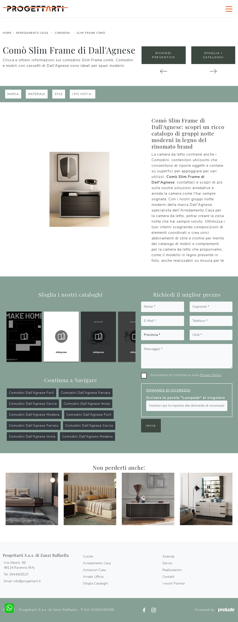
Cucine (88, 556)
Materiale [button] (36, 94)
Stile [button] (59, 94)
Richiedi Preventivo (163, 55)
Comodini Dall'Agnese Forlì (31, 393)
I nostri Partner (173, 583)
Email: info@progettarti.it (22, 581)
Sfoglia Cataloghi (95, 583)
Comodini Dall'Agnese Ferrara (85, 393)
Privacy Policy (210, 375)
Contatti (168, 576)
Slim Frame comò (91, 33)
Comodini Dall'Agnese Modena (34, 414)
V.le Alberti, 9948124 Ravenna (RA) (19, 565)
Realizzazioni (172, 570)
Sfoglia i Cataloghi (213, 55)
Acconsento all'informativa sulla (185, 375)
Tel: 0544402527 (16, 574)
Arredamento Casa (32, 33)
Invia (151, 426)
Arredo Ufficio (93, 576)
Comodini (62, 33)
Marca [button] (13, 94)
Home (7, 33)
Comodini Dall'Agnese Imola (87, 403)
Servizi (167, 563)
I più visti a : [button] (82, 94)
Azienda (168, 556)
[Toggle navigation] (229, 8)
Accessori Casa (94, 570)
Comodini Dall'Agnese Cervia (33, 403)
